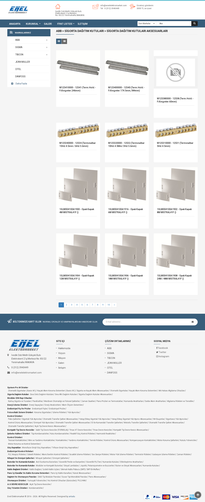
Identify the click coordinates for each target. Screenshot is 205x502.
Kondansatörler (36, 488)
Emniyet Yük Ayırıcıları (44, 422)
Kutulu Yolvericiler (188, 440)
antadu (72, 496)
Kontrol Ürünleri (14, 416)
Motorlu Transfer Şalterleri (135, 422)
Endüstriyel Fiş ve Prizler (19, 409)
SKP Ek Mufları (93, 469)
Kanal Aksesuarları (81, 473)
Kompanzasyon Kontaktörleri (143, 440)
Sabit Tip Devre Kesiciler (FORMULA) (52, 430)
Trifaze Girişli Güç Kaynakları (65, 447)
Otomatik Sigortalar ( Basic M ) (22, 391)
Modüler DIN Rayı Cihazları (19, 398)
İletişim (62, 367)
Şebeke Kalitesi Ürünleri (18, 434)
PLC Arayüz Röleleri (17, 454)
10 (109, 305)
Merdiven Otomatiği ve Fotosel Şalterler (62, 401)
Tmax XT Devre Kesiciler (80, 430)
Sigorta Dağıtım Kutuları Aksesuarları (95, 394)
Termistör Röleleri (143, 454)
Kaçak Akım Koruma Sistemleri (143, 391)
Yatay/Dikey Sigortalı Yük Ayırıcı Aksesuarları (131, 419)
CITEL (110, 367)
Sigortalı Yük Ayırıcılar (31, 419)
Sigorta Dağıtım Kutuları (18, 394)
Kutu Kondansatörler (59, 434)
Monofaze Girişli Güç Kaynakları (36, 447)
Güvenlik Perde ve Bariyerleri (72, 462)
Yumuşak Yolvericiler (36, 480)
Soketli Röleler (33, 454)
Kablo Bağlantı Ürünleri (17, 469)
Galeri (61, 363)
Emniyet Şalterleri (60, 458)
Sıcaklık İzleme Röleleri (79, 454)
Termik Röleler (96, 440)
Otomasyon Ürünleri (16, 480)
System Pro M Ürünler (17, 387)
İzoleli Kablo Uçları (51, 469)
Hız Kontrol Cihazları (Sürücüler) (62, 480)
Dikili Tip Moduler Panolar (49, 477)
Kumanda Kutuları (111, 462)
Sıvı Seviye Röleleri (100, 454)
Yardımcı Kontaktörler (78, 440)
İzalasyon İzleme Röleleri (163, 454)
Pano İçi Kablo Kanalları (61, 473)
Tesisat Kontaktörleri (17, 440)
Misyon (62, 358)
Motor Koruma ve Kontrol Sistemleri (24, 444)
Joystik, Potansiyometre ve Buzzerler (97, 466)
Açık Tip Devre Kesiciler (39, 484)
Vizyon (61, 353)
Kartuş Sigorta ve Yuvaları (19, 401)
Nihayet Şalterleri (43, 458)
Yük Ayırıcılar (73, 412)
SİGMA (110, 353)
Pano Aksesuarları (97, 477)
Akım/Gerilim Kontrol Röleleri (55, 454)
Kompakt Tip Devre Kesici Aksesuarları (130, 430)
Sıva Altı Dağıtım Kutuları (66, 394)
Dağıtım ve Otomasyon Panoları (21, 477)
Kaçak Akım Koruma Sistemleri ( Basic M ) (56, 391)
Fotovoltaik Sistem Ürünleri (20, 412)
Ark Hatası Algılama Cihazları (171, 391)
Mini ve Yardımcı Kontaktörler (41, 440)
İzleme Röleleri (59, 412)
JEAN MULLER (114, 363)
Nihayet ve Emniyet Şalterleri (20, 458)
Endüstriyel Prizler (57, 409)
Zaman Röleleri (184, 454)
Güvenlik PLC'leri (93, 462)
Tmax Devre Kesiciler (102, 430)
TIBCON (111, 358)
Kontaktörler (61, 440)
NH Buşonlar (158, 419)
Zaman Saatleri (88, 401)
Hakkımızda (64, 348)
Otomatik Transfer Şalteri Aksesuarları (60, 419)
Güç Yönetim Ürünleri (17, 488)
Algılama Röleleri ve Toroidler (180, 401)
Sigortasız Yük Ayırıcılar (176, 419)
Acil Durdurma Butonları (46, 462)
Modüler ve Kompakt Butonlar (49, 466)
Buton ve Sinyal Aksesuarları (128, 466)
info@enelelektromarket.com (113, 5)
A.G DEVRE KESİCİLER (17, 484)
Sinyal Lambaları (71, 466)
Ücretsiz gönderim (145, 5)
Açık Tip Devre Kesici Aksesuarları (50, 426)
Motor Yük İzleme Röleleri (121, 454)
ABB (109, 348)
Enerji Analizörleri (52, 405)
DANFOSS (112, 372)
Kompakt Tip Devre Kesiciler (20, 430)
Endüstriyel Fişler (39, 409)
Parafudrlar (37, 401)
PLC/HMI (82, 480)
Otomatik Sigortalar (119, 391)
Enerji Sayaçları (36, 405)
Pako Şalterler (14, 419)
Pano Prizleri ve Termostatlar (110, 401)
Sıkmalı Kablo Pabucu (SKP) (73, 469)
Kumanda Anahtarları (133, 401)
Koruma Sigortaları (42, 412)
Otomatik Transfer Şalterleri (20, 426)
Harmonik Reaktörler (105, 434)
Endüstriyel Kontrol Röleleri (20, 451)
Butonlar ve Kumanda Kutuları (21, 462)
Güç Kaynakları (14, 447)
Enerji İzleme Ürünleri (17, 405)
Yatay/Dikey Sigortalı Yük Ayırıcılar (94, 419)
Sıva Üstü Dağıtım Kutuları (41, 394)
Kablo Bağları (35, 469)
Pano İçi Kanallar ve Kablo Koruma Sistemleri (28, 473)
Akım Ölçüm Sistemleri (72, 405)
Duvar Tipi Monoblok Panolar (74, 477)
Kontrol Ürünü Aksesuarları (20, 422)
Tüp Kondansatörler (40, 434)
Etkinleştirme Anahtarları (131, 462)
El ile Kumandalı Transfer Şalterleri (106, 422)
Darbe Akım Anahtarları (155, 401)
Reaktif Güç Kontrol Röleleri (82, 434)
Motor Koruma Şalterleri (167, 440)
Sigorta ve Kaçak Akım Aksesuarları (93, 391)
